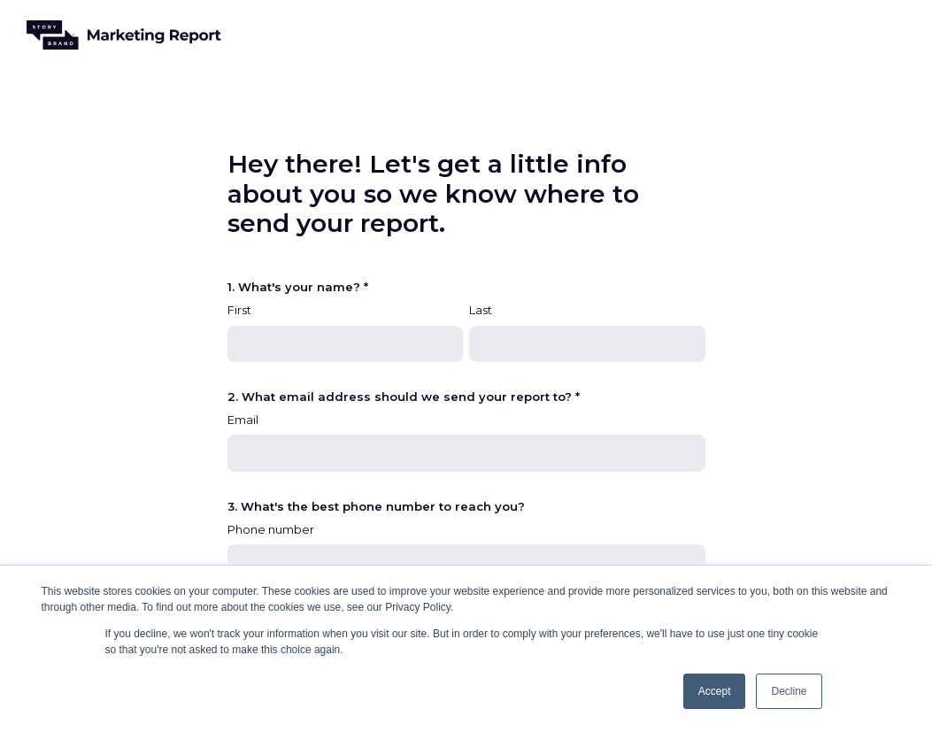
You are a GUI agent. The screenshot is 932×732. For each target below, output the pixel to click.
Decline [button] (788, 691)
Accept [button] (714, 691)
